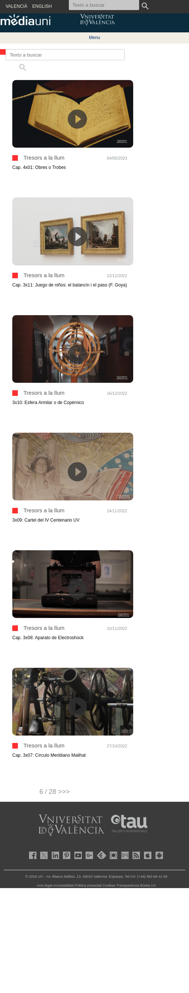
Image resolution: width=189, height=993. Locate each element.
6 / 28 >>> (54, 791)
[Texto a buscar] (65, 54)
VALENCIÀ (16, 6)
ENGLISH (42, 6)
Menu (94, 37)
